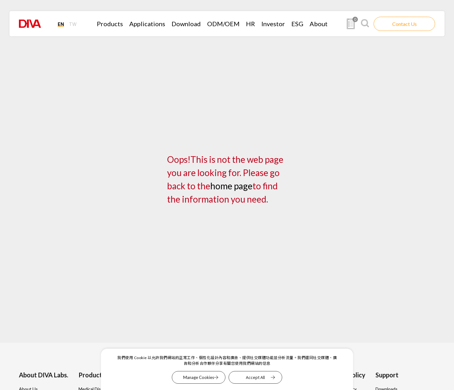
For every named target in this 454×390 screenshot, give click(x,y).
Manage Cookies (198, 377)
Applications (147, 23)
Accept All (255, 377)
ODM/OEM (223, 23)
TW (73, 24)
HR (250, 23)
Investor (273, 23)
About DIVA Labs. (43, 375)
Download (186, 23)
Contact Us (404, 24)
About (319, 23)
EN (61, 24)
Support (387, 375)
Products (110, 23)
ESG (297, 23)
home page (231, 185)
